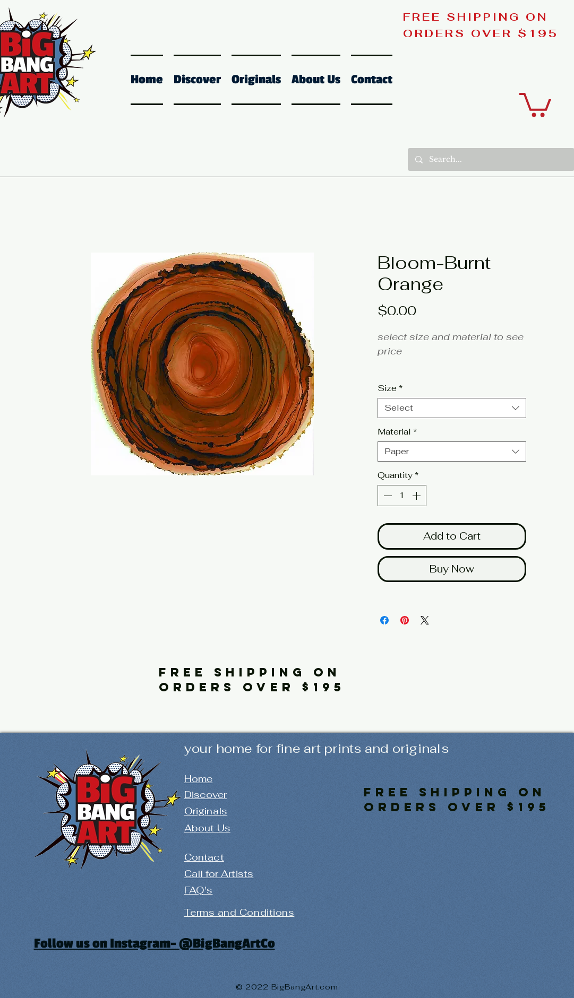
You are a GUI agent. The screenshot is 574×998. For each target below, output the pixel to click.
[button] (535, 103)
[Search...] (490, 159)
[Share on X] (424, 620)
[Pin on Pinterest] (404, 620)
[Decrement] (386, 495)
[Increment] (417, 495)
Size (390, 388)
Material (397, 432)
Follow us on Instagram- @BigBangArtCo (154, 943)
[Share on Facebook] (384, 620)
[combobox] (452, 408)
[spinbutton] (402, 495)
